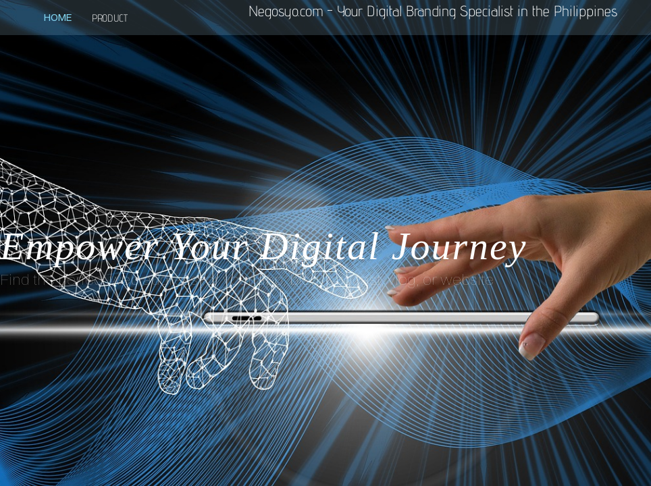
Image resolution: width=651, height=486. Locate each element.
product (110, 18)
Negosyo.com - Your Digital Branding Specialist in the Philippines (433, 11)
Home (58, 17)
